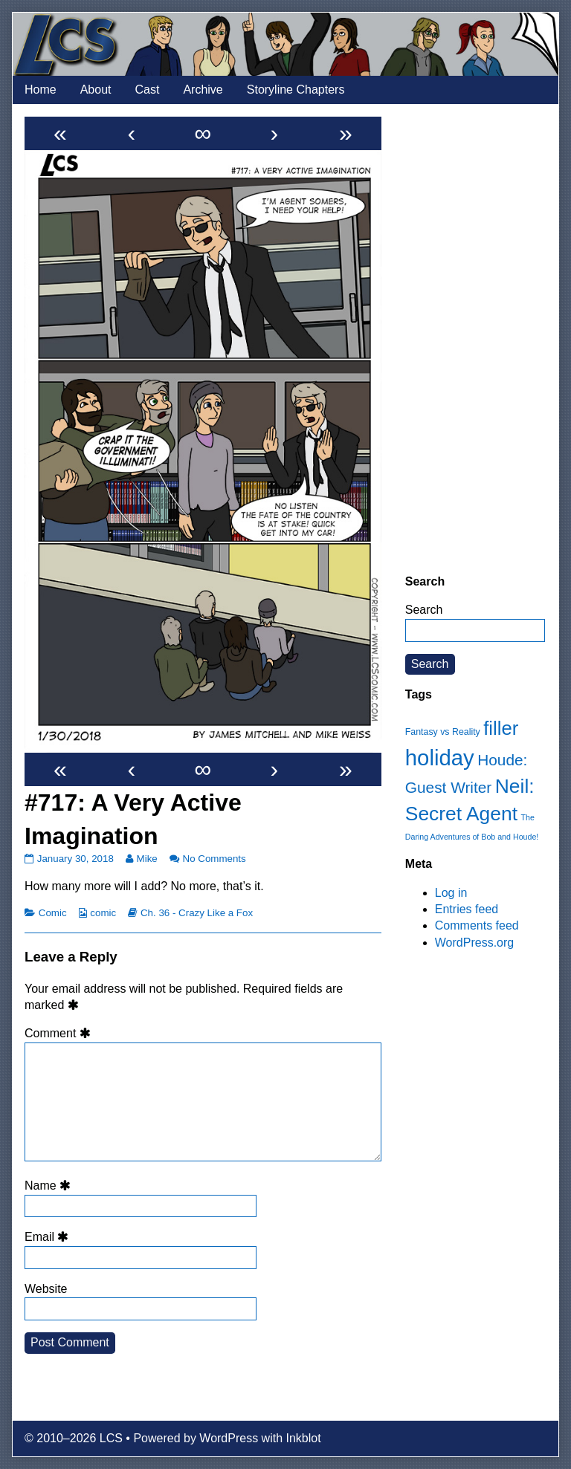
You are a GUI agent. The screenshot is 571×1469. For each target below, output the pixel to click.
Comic (53, 912)
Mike (147, 858)
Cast (147, 89)
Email (49, 1236)
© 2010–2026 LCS (74, 1438)
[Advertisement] (475, 339)
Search (424, 609)
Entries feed (466, 909)
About (96, 89)
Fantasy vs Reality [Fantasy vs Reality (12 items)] (442, 732)
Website (46, 1288)
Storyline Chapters (296, 89)
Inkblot (303, 1438)
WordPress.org (474, 942)
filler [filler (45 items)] (500, 728)
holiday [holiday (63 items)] (439, 757)
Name (50, 1185)
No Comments (214, 858)
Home (41, 89)
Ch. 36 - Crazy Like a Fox (197, 912)
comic (103, 912)
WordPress (228, 1438)
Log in (451, 892)
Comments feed (477, 925)
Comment (60, 1033)
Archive (202, 89)
